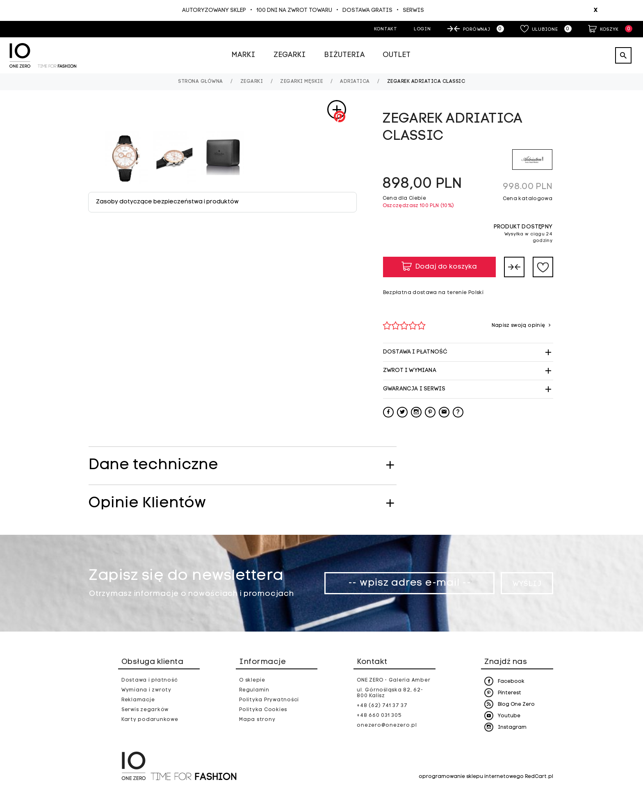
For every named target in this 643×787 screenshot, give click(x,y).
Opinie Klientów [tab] (147, 503)
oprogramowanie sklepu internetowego (471, 776)
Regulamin (254, 690)
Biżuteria (344, 55)
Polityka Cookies (263, 709)
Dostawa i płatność (149, 680)
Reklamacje (138, 700)
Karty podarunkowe (149, 719)
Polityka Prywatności (269, 700)
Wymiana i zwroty (146, 690)
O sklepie (252, 680)
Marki (243, 55)
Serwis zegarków (145, 709)
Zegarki (290, 55)
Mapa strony (257, 719)
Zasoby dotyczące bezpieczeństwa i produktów (167, 202)
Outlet (396, 55)
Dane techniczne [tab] (153, 465)
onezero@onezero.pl (387, 725)
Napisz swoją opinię (519, 325)
